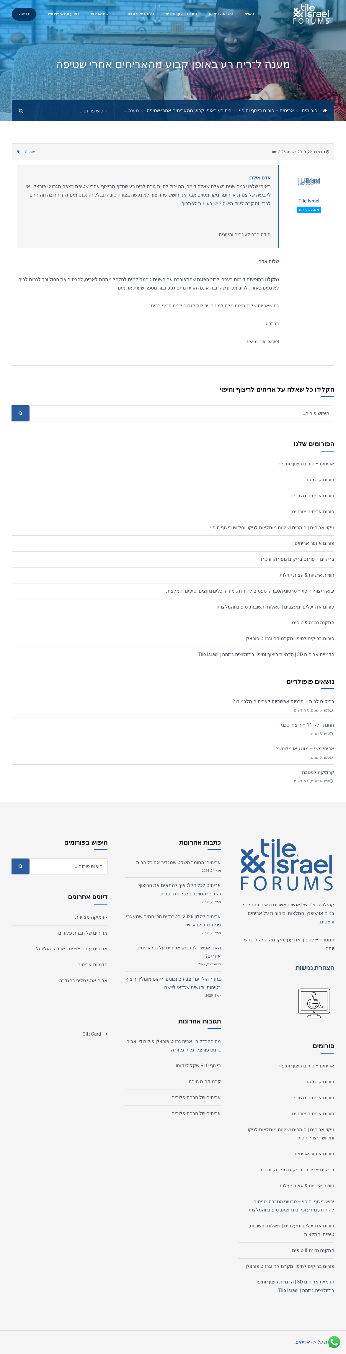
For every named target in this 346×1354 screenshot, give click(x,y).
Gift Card (91, 1034)
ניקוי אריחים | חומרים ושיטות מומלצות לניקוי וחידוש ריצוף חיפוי (272, 527)
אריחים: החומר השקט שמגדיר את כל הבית (178, 862)
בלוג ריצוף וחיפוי (139, 14)
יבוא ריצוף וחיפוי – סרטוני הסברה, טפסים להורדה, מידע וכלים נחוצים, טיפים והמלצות (250, 591)
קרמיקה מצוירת (205, 1081)
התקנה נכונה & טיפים (313, 622)
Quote (30, 152)
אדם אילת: (260, 178)
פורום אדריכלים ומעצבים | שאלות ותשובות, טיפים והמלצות (276, 607)
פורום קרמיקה (319, 480)
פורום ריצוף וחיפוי (181, 14)
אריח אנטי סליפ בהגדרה (83, 980)
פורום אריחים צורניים (313, 511)
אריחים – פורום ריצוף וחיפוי (266, 110)
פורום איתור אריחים (314, 543)
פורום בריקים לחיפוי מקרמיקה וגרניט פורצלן (290, 638)
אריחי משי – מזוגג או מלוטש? (305, 748)
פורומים (309, 110)
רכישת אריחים (101, 14)
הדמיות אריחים (92, 964)
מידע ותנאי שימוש (63, 14)
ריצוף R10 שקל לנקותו (198, 1065)
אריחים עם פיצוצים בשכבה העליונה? (71, 948)
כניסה (24, 14)
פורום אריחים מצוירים (312, 495)
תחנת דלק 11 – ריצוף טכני (307, 725)
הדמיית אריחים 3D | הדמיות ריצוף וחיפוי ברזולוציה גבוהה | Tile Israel (266, 654)
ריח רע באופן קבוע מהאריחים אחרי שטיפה (189, 110)
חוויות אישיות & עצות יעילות (307, 575)
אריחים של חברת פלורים (196, 1097)
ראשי (249, 14)
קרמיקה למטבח (318, 772)
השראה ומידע (221, 14)
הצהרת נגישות (315, 968)
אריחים (255, 913)
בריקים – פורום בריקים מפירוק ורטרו (297, 559)
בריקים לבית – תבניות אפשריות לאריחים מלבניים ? (283, 701)
